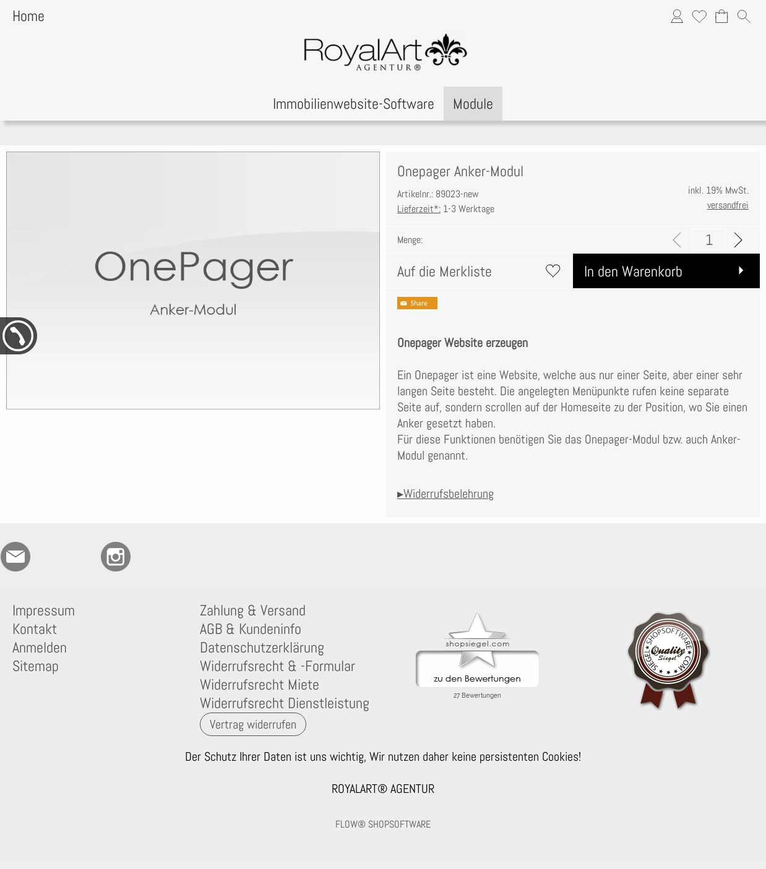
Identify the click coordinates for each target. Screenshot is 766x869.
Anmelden (39, 647)
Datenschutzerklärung (262, 647)
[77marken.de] (48, 556)
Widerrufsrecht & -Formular (277, 666)
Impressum (43, 610)
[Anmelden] (677, 16)
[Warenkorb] (721, 16)
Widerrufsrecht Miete (259, 684)
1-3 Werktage (445, 208)
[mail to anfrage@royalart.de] (15, 556)
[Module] (473, 104)
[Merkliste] (699, 16)
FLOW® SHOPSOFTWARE (383, 824)
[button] (744, 16)
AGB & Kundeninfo (250, 629)
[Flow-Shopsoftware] (149, 556)
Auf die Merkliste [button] (444, 271)
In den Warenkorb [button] (633, 271)
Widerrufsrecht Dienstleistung (284, 703)
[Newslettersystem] (182, 556)
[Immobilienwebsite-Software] (354, 104)
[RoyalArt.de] (82, 556)
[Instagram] (115, 556)
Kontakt (34, 629)
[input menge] (709, 239)
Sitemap (35, 666)
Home (28, 16)
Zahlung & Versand (253, 610)
